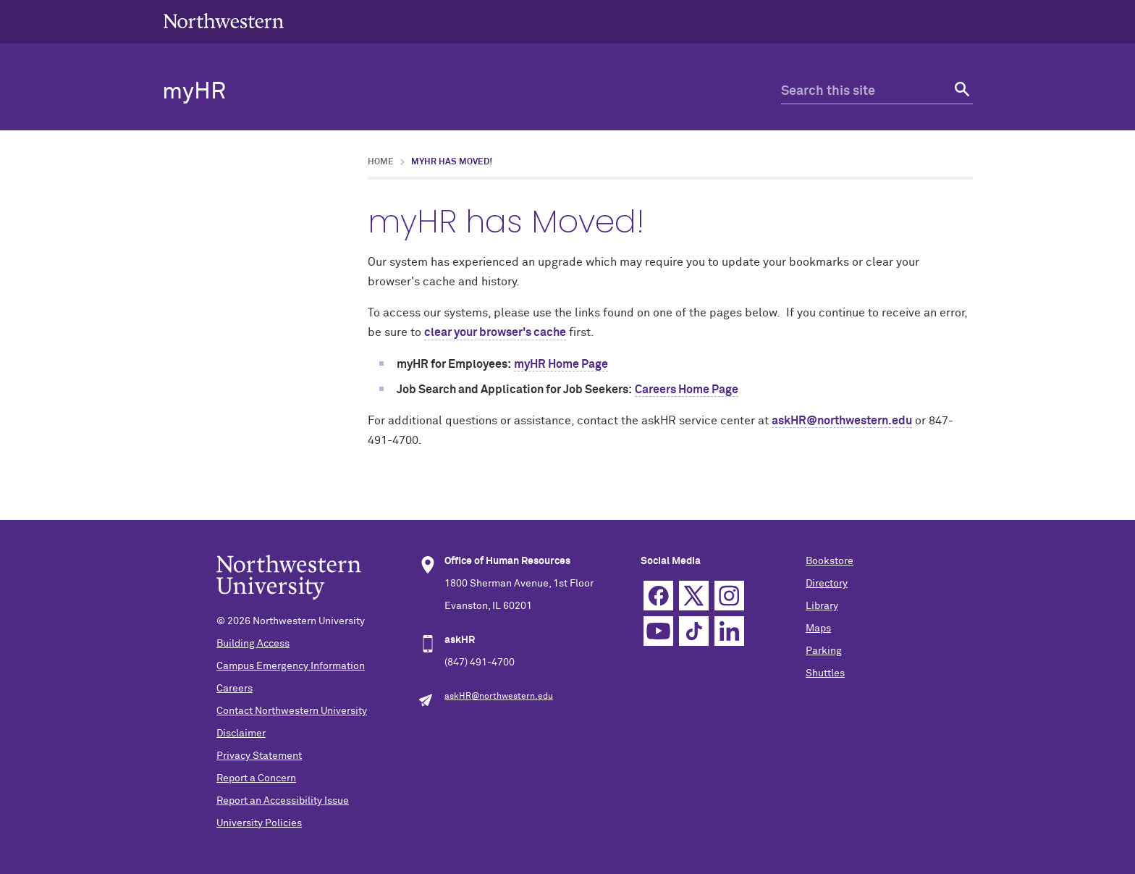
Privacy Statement (259, 756)
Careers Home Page (686, 389)
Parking (824, 651)
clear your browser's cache (495, 332)
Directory (827, 584)
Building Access (253, 644)
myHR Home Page (561, 364)
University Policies (259, 823)
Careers (234, 689)
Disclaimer (241, 733)
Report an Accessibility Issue (282, 801)
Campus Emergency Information (290, 666)
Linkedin (729, 631)
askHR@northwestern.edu (842, 421)
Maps (818, 628)
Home (381, 162)
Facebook (658, 595)
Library (822, 606)
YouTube (658, 631)
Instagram (729, 595)
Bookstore (829, 561)
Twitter (694, 595)
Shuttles (825, 673)
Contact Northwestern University (291, 711)
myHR (194, 92)
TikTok (694, 631)
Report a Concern (256, 778)
